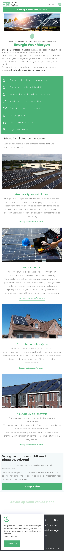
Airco (56, 520)
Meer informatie (10, 536)
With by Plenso (53, 548)
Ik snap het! (12, 544)
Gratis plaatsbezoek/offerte (32, 9)
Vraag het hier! (32, 486)
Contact (45, 535)
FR (53, 4)
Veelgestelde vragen (48, 530)
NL (49, 4)
